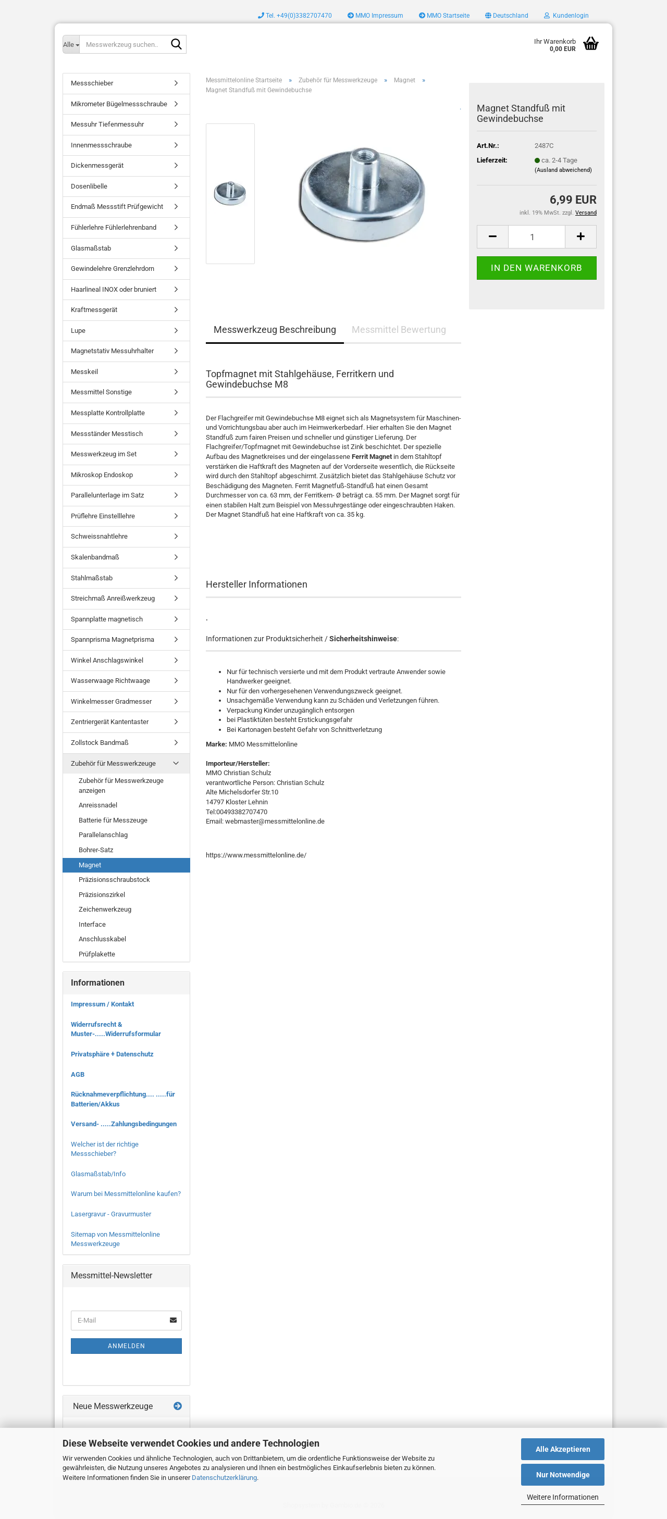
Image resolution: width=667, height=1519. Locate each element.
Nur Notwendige (563, 1475)
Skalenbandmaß (95, 557)
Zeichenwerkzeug (105, 909)
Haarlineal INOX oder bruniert (113, 289)
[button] (506, 15)
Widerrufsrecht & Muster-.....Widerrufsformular (116, 1029)
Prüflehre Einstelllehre (103, 516)
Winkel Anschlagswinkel (107, 660)
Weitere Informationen (563, 1497)
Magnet (90, 865)
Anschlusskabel (102, 939)
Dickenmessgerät (97, 165)
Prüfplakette (97, 954)
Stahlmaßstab (92, 578)
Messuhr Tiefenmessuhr (107, 124)
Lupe (78, 330)
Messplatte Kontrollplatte (108, 413)
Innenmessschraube (101, 145)
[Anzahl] (536, 236)
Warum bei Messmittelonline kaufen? (126, 1194)
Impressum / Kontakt (102, 1004)
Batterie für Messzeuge (113, 820)
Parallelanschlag (103, 835)
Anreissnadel (98, 805)
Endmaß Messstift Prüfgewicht (117, 206)
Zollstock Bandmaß (100, 742)
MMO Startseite (444, 15)
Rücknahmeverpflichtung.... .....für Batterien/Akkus (123, 1099)
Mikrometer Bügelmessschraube (119, 104)
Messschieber (92, 83)
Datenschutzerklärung (224, 1477)
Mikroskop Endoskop (102, 475)
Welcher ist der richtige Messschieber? (105, 1149)
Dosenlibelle (89, 186)
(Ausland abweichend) (563, 170)
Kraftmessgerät (94, 310)
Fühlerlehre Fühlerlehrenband (113, 227)
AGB (77, 1074)
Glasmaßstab (91, 248)
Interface (92, 924)
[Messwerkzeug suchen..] (71, 44)
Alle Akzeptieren (563, 1449)
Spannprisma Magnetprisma (112, 639)
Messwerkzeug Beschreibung (275, 329)
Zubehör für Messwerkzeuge (113, 763)
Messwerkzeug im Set (104, 454)
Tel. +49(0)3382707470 (295, 15)
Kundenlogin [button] (566, 15)
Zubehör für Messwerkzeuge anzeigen (121, 785)
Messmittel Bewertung (399, 329)
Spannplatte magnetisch (107, 619)
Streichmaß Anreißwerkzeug (113, 598)
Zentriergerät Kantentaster (110, 722)
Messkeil (84, 372)
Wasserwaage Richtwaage (110, 680)
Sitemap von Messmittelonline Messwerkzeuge (115, 1239)
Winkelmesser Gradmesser (111, 701)
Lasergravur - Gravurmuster (111, 1214)
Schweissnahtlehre (99, 536)
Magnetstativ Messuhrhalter (112, 351)
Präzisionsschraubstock (114, 879)
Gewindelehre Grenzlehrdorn (112, 268)
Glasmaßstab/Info (98, 1174)
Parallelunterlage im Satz (107, 495)
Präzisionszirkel (102, 895)
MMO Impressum (375, 15)
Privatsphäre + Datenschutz (112, 1054)
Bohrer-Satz (96, 850)
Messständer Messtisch (107, 434)
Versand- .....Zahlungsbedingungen (124, 1124)
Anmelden (126, 1346)
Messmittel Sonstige (101, 392)
